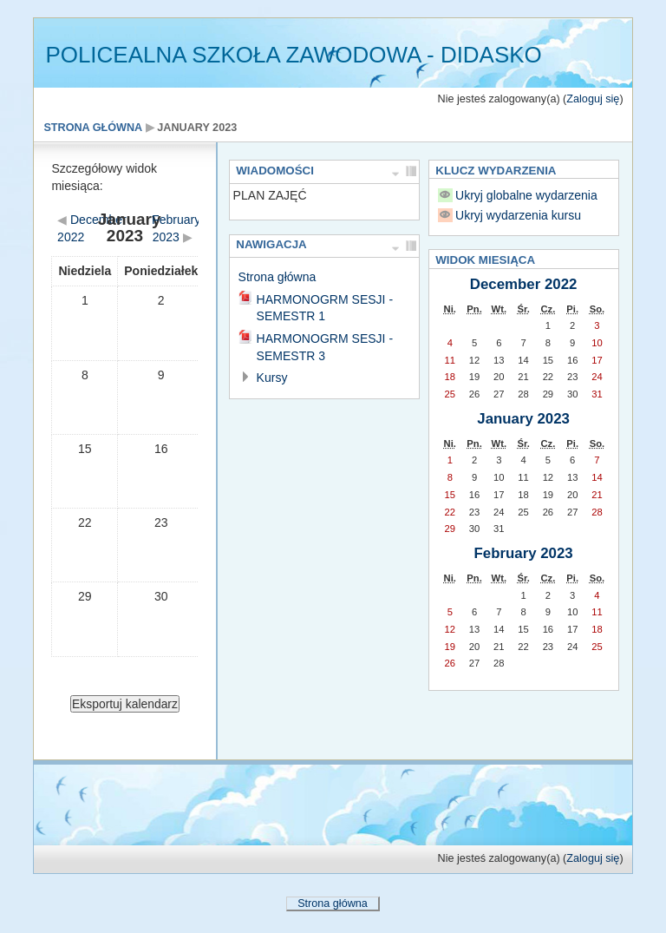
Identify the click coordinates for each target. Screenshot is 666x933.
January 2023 (197, 128)
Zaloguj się (592, 99)
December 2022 (524, 284)
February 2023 (523, 553)
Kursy (272, 377)
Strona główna (92, 128)
